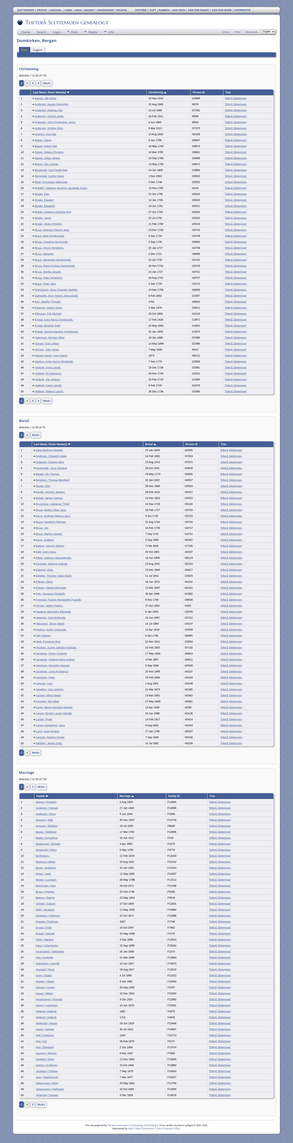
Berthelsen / (43, 855)
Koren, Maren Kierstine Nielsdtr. (54, 707)
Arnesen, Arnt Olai (45, 134)
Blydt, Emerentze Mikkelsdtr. (51, 182)
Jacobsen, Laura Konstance (52, 671)
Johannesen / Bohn (47, 1083)
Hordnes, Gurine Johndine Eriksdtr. (56, 647)
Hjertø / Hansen (45, 1029)
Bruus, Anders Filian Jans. (51, 509)
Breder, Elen (42, 194)
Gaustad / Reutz (45, 969)
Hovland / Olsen (45, 1059)
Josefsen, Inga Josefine (50, 689)
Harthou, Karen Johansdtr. (51, 629)
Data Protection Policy (168, 1128)
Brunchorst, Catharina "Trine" (53, 504)
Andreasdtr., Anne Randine (51, 468)
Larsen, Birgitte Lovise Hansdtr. (54, 713)
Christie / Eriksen (45, 903)
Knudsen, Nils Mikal (47, 701)
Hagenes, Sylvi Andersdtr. (51, 617)
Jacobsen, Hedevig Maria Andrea (55, 659)
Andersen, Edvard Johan (49, 116)
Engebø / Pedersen (47, 921)
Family (42, 796)
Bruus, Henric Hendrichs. (49, 247)
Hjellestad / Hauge (46, 1023)
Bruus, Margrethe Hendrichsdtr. (53, 259)
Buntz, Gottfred (45, 539)
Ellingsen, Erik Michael (48, 313)
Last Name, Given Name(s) (51, 92)
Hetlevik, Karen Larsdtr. (48, 385)
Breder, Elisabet (44, 200)
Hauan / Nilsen (44, 993)
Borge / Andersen (46, 867)
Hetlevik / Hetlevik (46, 1011)
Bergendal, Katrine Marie (49, 176)
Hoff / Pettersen (45, 1035)
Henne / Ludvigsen (47, 1005)
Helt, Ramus (43, 635)
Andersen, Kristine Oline (49, 128)
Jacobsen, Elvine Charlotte (51, 653)
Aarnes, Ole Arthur (45, 98)
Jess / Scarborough (47, 1077)
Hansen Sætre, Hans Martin (51, 355)
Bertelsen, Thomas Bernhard (53, 480)
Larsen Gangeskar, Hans (50, 725)
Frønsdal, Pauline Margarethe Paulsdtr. (59, 599)
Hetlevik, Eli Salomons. (48, 373)
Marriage (127, 796)
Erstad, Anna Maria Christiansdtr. (54, 319)
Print (237, 32)
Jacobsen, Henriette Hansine (53, 665)
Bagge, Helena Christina (49, 152)
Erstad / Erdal (44, 927)
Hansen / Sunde (45, 987)
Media (92, 32)
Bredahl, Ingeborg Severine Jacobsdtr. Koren (61, 188)
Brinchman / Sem (46, 885)
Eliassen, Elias (44, 569)
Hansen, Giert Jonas (47, 349)
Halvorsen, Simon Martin (50, 623)
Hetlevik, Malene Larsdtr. (49, 391)
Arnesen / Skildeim (47, 825)
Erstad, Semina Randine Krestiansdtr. (56, 331)
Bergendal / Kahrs (46, 849)
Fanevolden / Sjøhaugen (50, 951)
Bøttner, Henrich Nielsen (50, 545)
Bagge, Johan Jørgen (47, 158)
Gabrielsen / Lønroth (48, 963)
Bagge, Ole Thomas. (48, 474)
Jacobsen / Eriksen (47, 1071)
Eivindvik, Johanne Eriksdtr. (52, 563)
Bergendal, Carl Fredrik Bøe (51, 170)
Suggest (37, 50)
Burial (150, 444)
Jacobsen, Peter (45, 677)
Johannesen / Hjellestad (50, 1089)
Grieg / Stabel (44, 975)
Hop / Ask (41, 1041)
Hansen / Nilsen (45, 981)
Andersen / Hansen (47, 807)
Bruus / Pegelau (45, 891)
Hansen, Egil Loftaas (47, 343)
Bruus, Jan (42, 527)
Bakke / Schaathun (47, 837)
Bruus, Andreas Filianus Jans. (52, 229)
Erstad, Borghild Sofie (47, 325)
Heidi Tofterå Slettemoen (141, 1128)
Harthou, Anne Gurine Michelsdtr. (54, 361)
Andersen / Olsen (46, 813)
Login (57, 32)
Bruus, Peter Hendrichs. (49, 277)
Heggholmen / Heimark (49, 999)
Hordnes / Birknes (46, 1053)
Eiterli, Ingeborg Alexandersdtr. (54, 557)
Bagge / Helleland (46, 831)
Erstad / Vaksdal (45, 933)
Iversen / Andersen (47, 1065)
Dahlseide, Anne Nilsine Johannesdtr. (56, 295)
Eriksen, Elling (44, 581)
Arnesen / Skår (44, 819)
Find (74, 32)
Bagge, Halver (43, 140)
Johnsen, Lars (44, 683)
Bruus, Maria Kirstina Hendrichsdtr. (55, 265)
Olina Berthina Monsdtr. (49, 450)
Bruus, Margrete (44, 253)
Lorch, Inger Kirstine (47, 731)
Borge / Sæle (43, 873)
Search (41, 32)
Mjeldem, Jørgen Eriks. (49, 743)
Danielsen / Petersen (48, 915)
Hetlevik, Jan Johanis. (47, 379)
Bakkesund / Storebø (48, 843)
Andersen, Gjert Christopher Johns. (55, 122)
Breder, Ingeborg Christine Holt (53, 212)
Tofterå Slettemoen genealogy (67, 22)
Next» (47, 83)
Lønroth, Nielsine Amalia (50, 737)
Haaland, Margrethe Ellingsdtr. (53, 611)
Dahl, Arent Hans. (46, 551)
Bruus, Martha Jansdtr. (48, 271)
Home (26, 32)
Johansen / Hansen (47, 1095)
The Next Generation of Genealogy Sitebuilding (131, 1125)
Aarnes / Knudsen (46, 802)
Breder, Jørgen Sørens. (49, 498)
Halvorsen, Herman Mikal (49, 337)
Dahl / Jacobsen (45, 909)
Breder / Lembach (46, 879)
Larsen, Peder (44, 719)
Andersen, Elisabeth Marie (51, 456)
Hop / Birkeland (45, 1047)
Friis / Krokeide (44, 957)
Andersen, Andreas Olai (48, 110)
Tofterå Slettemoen (236, 98)
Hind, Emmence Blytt (48, 641)
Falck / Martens (45, 939)
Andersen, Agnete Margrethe (51, 104)
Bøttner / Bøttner (45, 897)
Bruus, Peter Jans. (45, 283)
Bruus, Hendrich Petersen (51, 521)
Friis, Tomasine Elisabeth (50, 593)
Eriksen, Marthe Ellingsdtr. (51, 587)
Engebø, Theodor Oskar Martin (54, 575)
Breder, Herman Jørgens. (50, 492)
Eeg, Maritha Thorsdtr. (48, 301)
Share (226, 32)
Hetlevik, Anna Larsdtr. (48, 367)
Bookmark (251, 32)
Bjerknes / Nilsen (45, 861)
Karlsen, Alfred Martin (48, 695)
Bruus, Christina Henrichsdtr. (51, 241)
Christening (158, 92)
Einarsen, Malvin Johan (48, 307)
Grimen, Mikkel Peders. (49, 605)
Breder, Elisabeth (45, 206)
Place (24, 50)
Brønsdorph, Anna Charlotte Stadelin (56, 289)
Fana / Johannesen (47, 945)
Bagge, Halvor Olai (46, 146)
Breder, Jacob (43, 217)
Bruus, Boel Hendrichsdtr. (50, 235)
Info (111, 32)
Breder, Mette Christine (48, 223)
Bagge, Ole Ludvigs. (46, 164)
